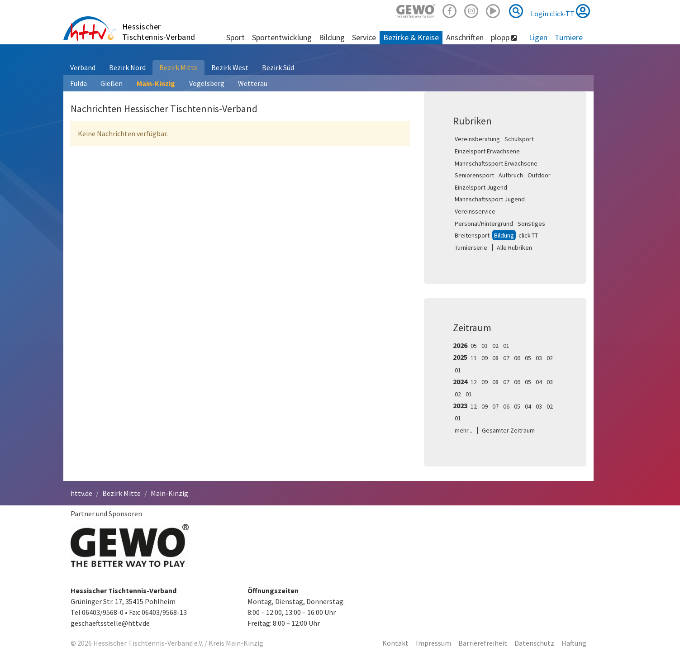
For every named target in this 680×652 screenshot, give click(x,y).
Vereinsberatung (477, 139)
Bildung (504, 235)
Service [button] (364, 37)
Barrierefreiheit (482, 642)
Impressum (433, 642)
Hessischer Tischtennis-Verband (158, 31)
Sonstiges (531, 223)
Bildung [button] (332, 37)
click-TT (528, 235)
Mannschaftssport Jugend (490, 199)
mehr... (463, 430)
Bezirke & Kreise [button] (411, 37)
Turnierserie (471, 247)
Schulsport (519, 139)
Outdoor (539, 175)
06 (517, 358)
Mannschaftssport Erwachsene (496, 163)
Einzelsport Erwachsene (487, 151)
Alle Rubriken (514, 247)
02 (495, 346)
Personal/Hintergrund (484, 223)
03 (484, 346)
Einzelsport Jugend (481, 187)
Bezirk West (229, 67)
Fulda (78, 83)
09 (484, 358)
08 (495, 358)
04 (539, 382)
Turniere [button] (569, 37)
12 (474, 382)
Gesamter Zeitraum (508, 430)
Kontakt (395, 642)
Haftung (573, 642)
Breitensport (472, 235)
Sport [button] (235, 37)
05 (474, 346)
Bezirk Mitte (178, 67)
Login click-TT (560, 11)
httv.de (81, 493)
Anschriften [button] (465, 37)
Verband (82, 67)
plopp (504, 37)
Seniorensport (474, 175)
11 (474, 358)
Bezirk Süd (278, 67)
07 (506, 358)
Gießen (111, 83)
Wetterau (252, 83)
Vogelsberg (206, 83)
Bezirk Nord (127, 67)
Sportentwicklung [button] (282, 37)
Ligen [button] (538, 37)
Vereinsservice (475, 211)
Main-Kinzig (156, 83)
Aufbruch (511, 175)
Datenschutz (534, 642)
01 (506, 346)
